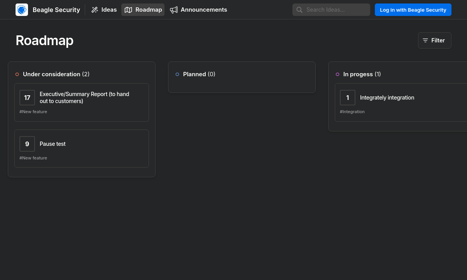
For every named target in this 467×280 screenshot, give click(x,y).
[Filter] (434, 40)
